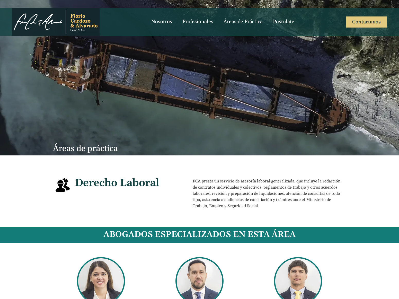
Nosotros (161, 22)
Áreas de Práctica (243, 22)
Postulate (283, 22)
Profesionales (197, 22)
